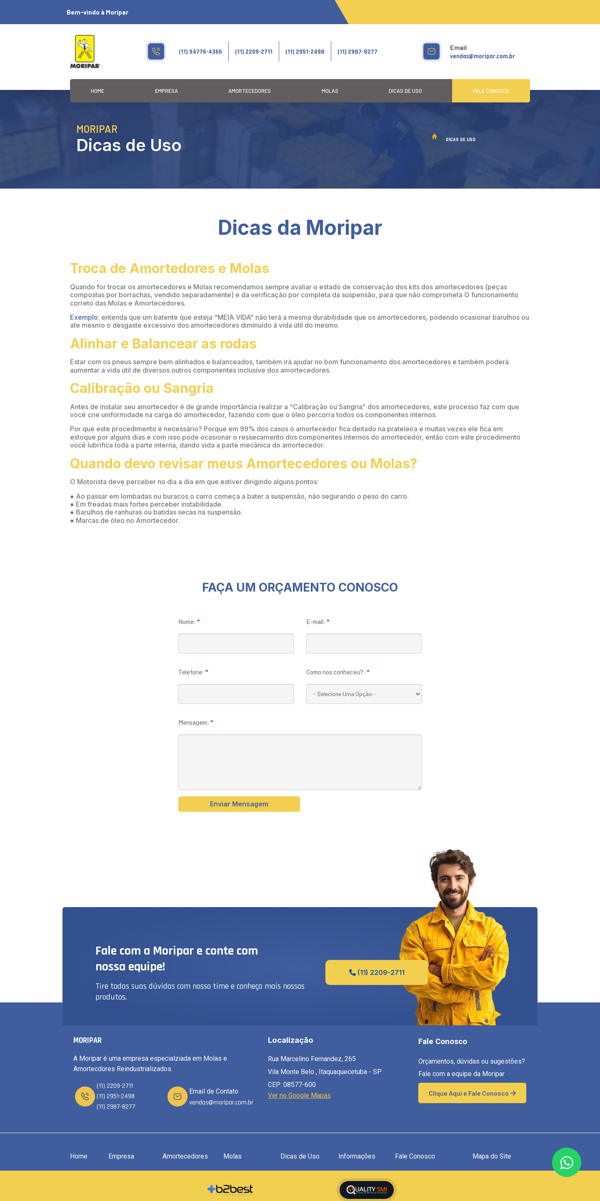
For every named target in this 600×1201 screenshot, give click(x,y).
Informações (356, 1156)
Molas (330, 90)
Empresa (166, 90)
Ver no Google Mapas (299, 1095)
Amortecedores (249, 90)
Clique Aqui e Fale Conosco (472, 1093)
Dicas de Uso (405, 90)
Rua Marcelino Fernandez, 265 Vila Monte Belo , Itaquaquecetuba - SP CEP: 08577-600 (325, 1072)
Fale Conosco (491, 90)
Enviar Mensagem (239, 804)
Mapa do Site (491, 1156)
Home (97, 90)
